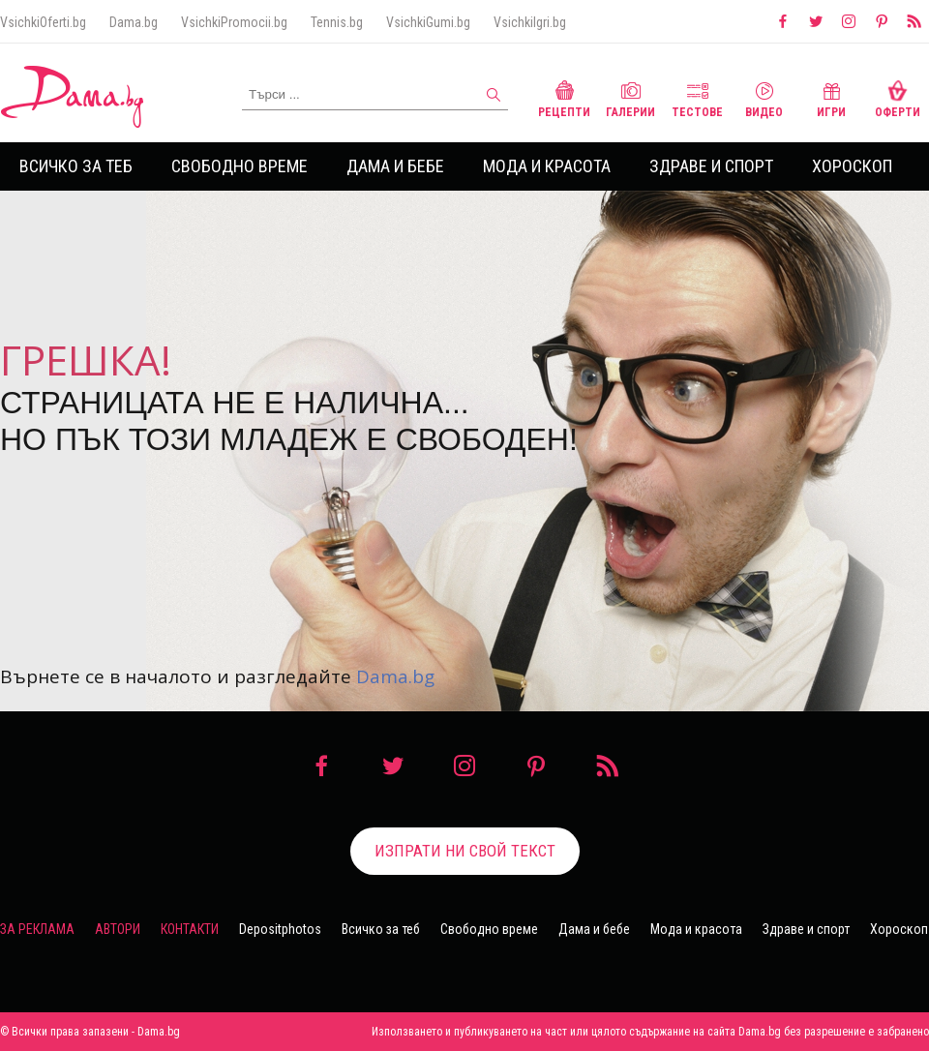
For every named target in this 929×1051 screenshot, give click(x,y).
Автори (117, 929)
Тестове (697, 97)
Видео (764, 97)
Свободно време (239, 166)
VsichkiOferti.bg (43, 22)
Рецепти (564, 97)
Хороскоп (852, 166)
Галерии (630, 97)
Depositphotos (280, 929)
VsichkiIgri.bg (530, 22)
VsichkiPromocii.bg (234, 22)
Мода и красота (547, 166)
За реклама (37, 929)
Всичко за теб (76, 166)
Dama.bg (133, 22)
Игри (831, 97)
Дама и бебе (395, 166)
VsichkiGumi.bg (428, 22)
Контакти (190, 929)
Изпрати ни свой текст (465, 850)
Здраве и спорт (711, 166)
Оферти (897, 97)
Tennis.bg (337, 22)
